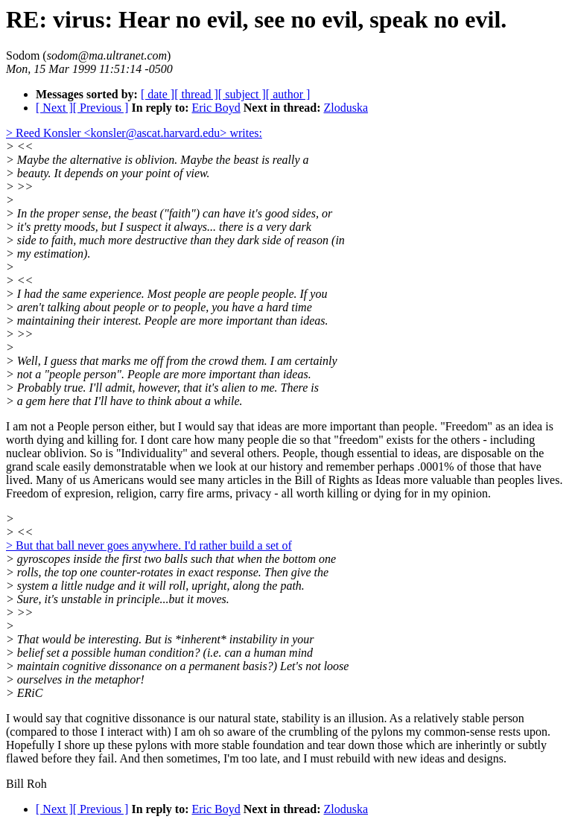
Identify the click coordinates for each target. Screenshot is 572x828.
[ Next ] (54, 107)
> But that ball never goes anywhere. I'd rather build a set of (149, 545)
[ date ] (157, 94)
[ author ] (288, 94)
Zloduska (346, 107)
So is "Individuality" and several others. (182, 453)
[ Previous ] (101, 107)
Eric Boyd (215, 107)
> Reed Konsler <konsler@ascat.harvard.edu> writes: (134, 133)
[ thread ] (196, 94)
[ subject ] (242, 94)
